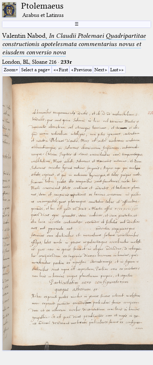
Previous (83, 69)
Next (99, 69)
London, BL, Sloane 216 (29, 62)
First (63, 69)
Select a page (34, 69)
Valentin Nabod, (74, 44)
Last (114, 69)
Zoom (9, 69)
